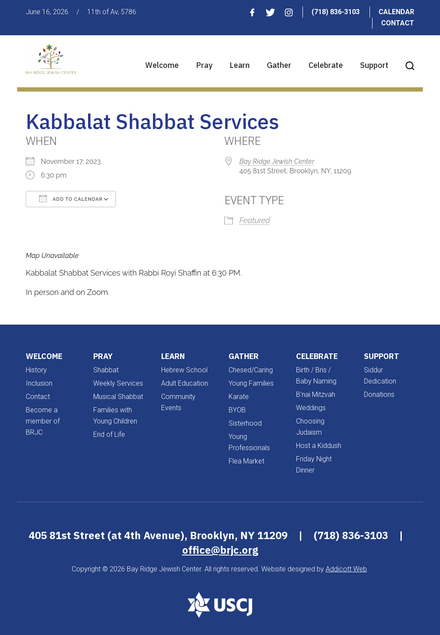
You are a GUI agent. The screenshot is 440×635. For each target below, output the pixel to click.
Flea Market (246, 461)
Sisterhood (245, 423)
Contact (397, 23)
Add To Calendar (71, 198)
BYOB (237, 410)
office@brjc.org (220, 550)
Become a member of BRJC (43, 421)
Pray (204, 65)
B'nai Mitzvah (315, 394)
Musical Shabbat (118, 397)
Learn (239, 65)
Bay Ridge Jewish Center (276, 161)
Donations (379, 394)
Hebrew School (184, 370)
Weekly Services (118, 383)
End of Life (109, 434)
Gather (279, 65)
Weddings (311, 408)
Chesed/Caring (251, 370)
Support (374, 65)
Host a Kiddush (318, 446)
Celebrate (326, 65)
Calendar (396, 12)
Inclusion (39, 383)
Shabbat (106, 370)
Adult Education (184, 383)
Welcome (162, 65)
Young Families (251, 383)
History (36, 370)
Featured (254, 220)
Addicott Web (346, 569)
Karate (239, 397)
